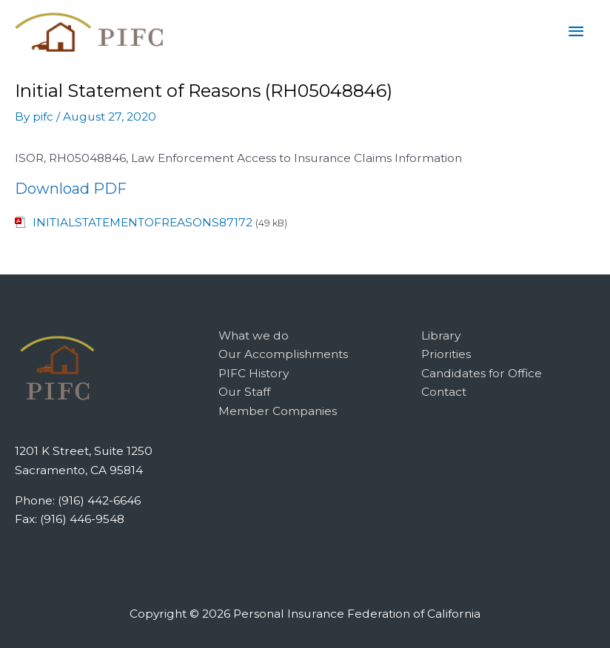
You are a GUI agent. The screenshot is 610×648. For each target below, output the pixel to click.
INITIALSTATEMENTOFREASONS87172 (142, 222)
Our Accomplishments (283, 354)
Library (440, 335)
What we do (253, 335)
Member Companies (277, 411)
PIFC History (253, 373)
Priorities (446, 354)
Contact (443, 392)
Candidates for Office (481, 373)
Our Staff (244, 392)
